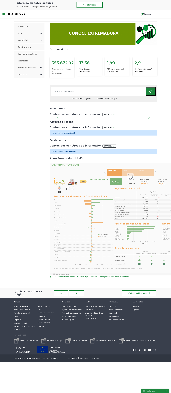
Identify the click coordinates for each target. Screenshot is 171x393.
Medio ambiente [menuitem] (43, 306)
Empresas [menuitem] (17, 320)
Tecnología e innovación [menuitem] (46, 313)
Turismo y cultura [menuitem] (44, 323)
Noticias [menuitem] (136, 306)
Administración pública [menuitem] (22, 310)
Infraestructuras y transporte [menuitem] (24, 326)
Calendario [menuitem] (23, 60)
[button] (146, 14)
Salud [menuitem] (39, 309)
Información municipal (107, 98)
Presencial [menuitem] (113, 313)
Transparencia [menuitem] (90, 319)
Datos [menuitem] (20, 33)
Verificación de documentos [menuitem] (71, 313)
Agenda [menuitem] (136, 310)
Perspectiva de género (81, 98)
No (77, 293)
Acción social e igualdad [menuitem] (22, 306)
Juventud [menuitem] (17, 330)
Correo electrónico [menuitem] (116, 310)
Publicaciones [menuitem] (24, 47)
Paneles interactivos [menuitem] (27, 54)
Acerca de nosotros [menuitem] (27, 67)
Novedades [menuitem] (23, 26)
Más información (89, 5)
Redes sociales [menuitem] (114, 316)
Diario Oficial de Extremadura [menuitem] (95, 306)
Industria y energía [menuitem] (20, 323)
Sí (61, 293)
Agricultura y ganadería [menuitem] (22, 313)
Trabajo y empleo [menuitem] (44, 319)
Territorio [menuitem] (41, 316)
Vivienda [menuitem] (41, 326)
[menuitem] (26, 340)
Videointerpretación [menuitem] (116, 320)
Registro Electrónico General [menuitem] (72, 310)
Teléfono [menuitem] (112, 306)
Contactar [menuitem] (22, 74)
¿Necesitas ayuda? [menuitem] (68, 320)
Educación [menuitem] (17, 316)
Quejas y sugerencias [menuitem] (69, 316)
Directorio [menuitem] (89, 310)
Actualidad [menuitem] (23, 40)
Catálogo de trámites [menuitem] (69, 306)
